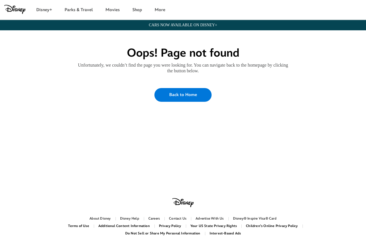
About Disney (100, 218)
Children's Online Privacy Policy (272, 226)
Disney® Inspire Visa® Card (255, 218)
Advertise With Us (210, 218)
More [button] (160, 10)
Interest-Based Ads (225, 233)
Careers (154, 218)
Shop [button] (137, 10)
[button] (358, 10)
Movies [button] (113, 10)
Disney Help (129, 218)
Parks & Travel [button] (79, 10)
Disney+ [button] (44, 10)
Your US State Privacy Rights (213, 226)
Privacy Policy (170, 226)
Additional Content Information (124, 226)
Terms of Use (78, 226)
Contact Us (177, 218)
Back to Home (183, 94)
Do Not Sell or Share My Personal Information (162, 233)
